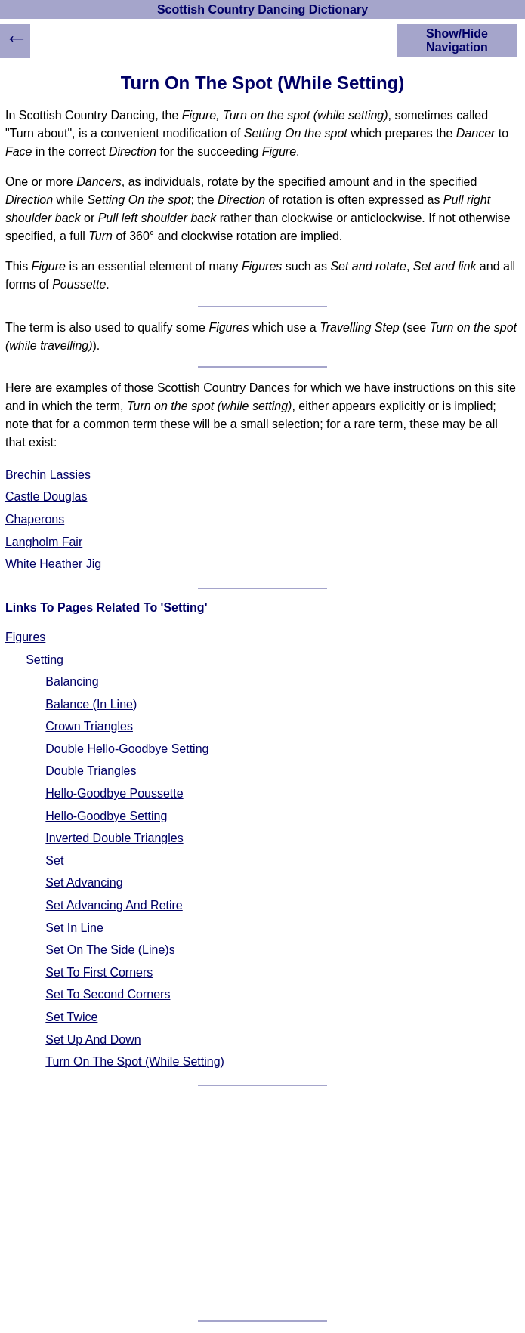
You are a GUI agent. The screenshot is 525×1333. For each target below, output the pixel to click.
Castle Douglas (46, 496)
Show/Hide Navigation (457, 40)
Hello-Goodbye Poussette (114, 793)
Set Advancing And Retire (113, 905)
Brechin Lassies (48, 474)
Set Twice (71, 1017)
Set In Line (74, 927)
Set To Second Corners (107, 994)
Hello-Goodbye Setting (106, 816)
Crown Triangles (89, 726)
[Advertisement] (262, 1203)
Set (54, 860)
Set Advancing (83, 882)
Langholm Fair (43, 541)
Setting (44, 659)
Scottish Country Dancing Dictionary (262, 9)
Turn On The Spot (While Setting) (134, 1061)
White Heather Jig (53, 563)
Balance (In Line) (91, 704)
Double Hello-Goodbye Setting (126, 748)
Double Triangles (90, 770)
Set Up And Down (93, 1039)
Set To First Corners (99, 972)
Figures (25, 637)
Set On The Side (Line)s (109, 949)
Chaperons (34, 519)
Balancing (71, 681)
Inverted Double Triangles (114, 838)
